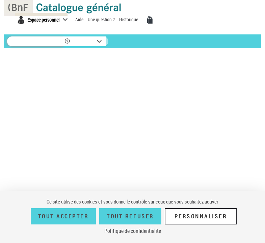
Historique (129, 19)
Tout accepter (63, 216)
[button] (67, 41)
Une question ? (102, 19)
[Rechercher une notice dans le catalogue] (35, 41)
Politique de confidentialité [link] (132, 231)
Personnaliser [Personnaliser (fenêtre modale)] (201, 216)
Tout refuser (130, 216)
